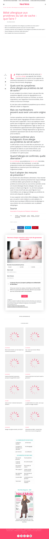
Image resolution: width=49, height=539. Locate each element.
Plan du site (24, 532)
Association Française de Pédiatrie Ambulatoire (24, 211)
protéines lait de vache (35, 216)
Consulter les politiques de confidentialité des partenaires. (17, 306)
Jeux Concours (19, 451)
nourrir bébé (23, 216)
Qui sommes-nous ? (10, 529)
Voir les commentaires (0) (24, 316)
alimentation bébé (23, 215)
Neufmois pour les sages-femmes (34, 530)
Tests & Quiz (18, 481)
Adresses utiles (10, 530)
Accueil (4, 7)
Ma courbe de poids (28, 461)
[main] (24, 268)
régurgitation (17, 217)
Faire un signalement (37, 529)
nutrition (28, 216)
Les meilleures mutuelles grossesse (37, 0)
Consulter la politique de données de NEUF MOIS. (16, 305)
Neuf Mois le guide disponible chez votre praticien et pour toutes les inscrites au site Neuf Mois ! (24, 521)
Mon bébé (9, 7)
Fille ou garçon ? (19, 469)
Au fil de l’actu (28, 442)
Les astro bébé (19, 477)
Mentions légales (27, 529)
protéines (16, 215)
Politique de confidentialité (20, 530)
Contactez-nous (19, 529)
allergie (28, 215)
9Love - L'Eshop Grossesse (24, 0)
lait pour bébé (17, 216)
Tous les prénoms (28, 457)
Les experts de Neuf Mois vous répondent (19, 448)
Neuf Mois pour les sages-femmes (10, 0)
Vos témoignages (28, 446)
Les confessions (28, 451)
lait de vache (34, 161)
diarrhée (32, 215)
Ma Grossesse (7, 347)
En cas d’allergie (15, 161)
